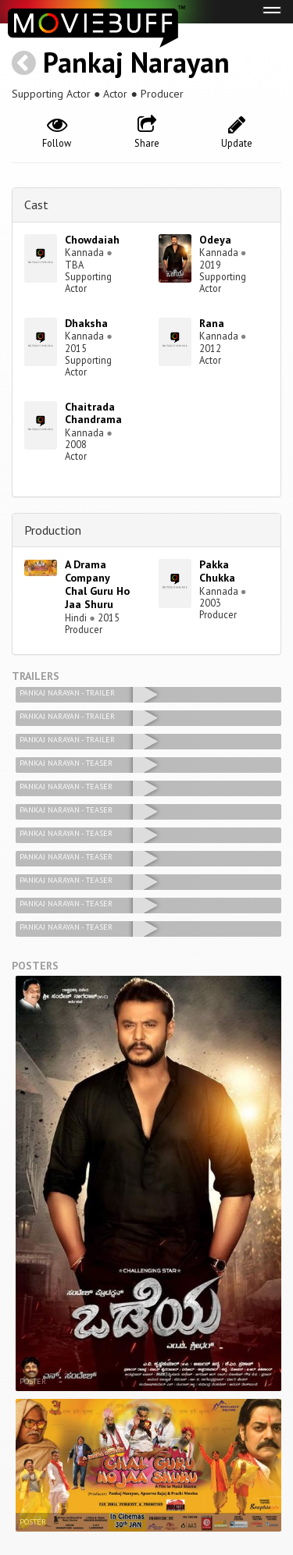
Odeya (215, 240)
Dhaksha (86, 323)
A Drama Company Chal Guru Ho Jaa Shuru (97, 583)
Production (52, 530)
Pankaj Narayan (136, 62)
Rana (211, 323)
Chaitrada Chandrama (93, 413)
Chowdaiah (92, 240)
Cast (36, 204)
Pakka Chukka (217, 571)
